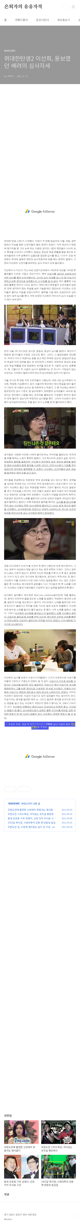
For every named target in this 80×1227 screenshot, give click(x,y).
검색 (65, 6)
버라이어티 (14, 803)
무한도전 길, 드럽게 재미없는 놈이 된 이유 (29, 827)
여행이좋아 (21, 20)
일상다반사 (42, 20)
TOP (73, 1216)
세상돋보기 (63, 20)
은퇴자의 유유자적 (23, 6)
